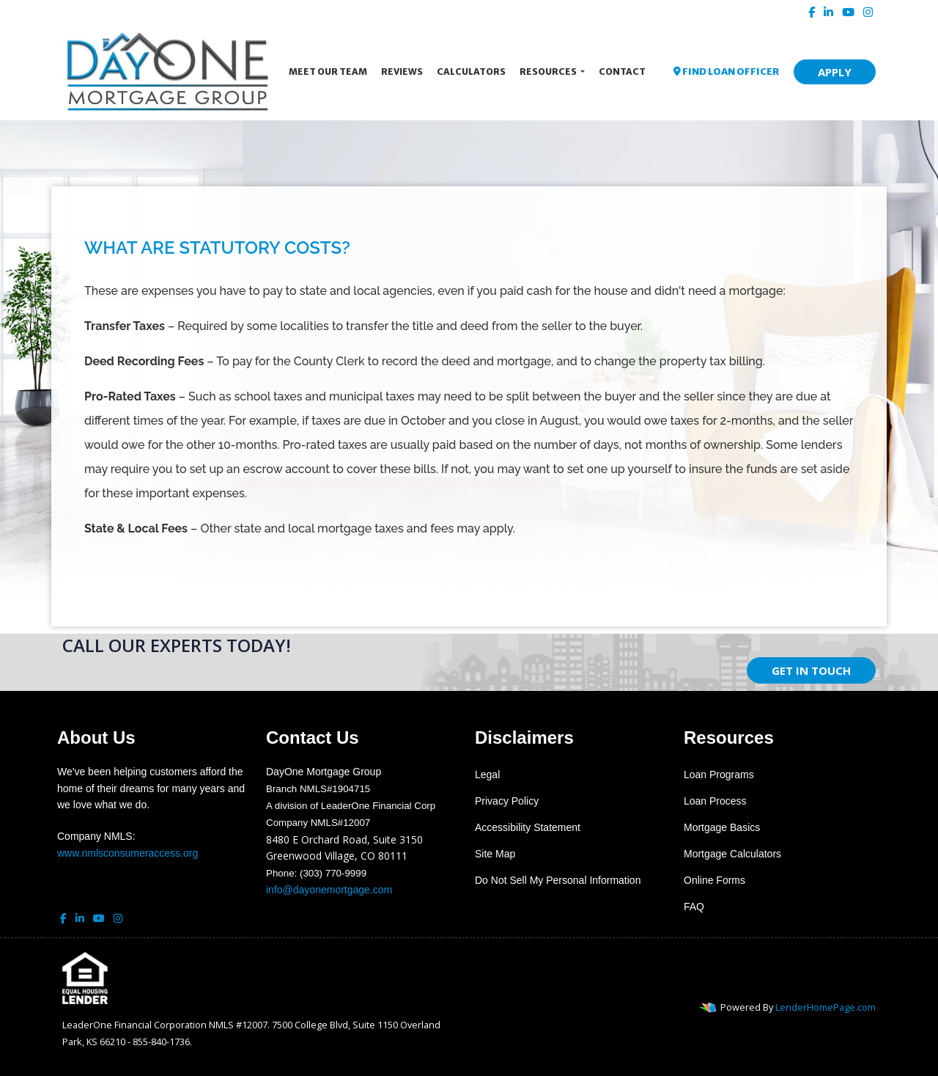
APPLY (835, 72)
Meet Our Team (328, 71)
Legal (487, 774)
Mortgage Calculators (732, 854)
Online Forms (714, 880)
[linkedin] (828, 11)
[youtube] (848, 11)
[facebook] (811, 11)
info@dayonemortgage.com (329, 890)
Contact (622, 71)
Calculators (471, 71)
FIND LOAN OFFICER (726, 71)
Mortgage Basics (722, 827)
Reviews (402, 71)
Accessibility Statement (527, 827)
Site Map (495, 854)
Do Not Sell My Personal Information (557, 880)
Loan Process (715, 801)
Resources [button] (549, 71)
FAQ (694, 906)
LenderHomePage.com (825, 1007)
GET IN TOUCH (811, 670)
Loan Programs (719, 774)
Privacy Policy (507, 801)
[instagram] (868, 11)
